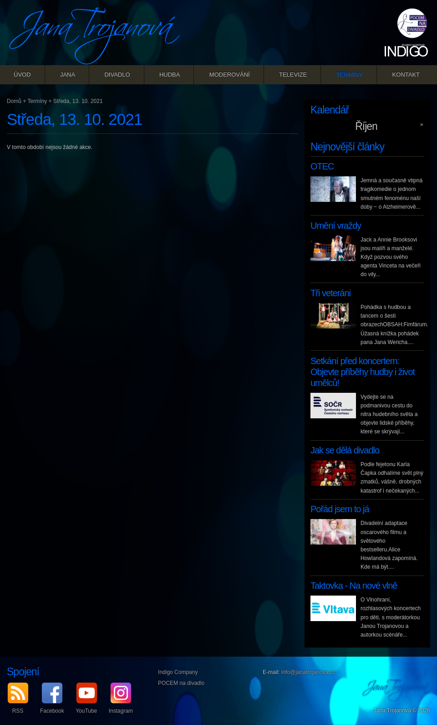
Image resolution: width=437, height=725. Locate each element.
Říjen (366, 126)
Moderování (229, 74)
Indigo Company (178, 672)
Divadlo (117, 74)
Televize (293, 74)
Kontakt (406, 74)
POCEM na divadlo (181, 683)
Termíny (349, 74)
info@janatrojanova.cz (308, 672)
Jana (67, 74)
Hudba (169, 74)
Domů (14, 101)
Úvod (22, 74)
